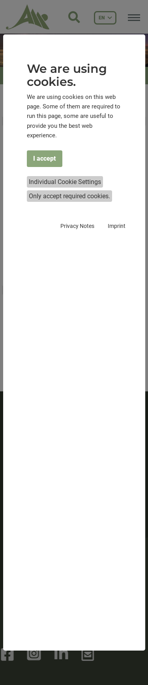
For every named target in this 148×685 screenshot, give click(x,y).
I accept (44, 158)
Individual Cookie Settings (65, 182)
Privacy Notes (77, 226)
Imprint (117, 226)
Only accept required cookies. (69, 196)
